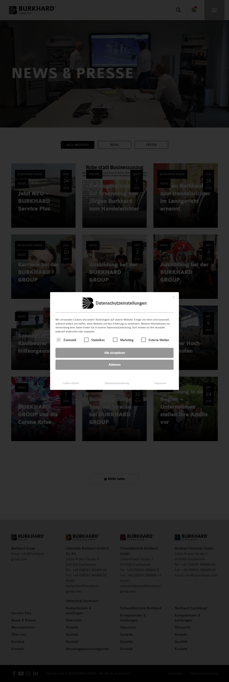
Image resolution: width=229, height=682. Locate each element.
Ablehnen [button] (114, 361)
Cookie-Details (71, 379)
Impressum (160, 379)
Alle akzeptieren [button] (114, 349)
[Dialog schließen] (173, 294)
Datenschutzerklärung (117, 379)
